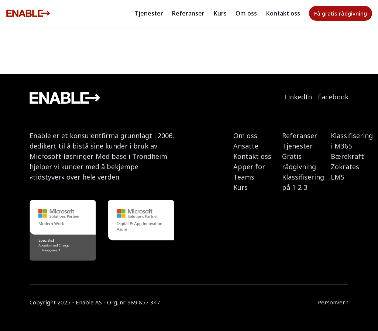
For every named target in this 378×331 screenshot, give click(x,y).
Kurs (220, 13)
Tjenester (149, 13)
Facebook (333, 96)
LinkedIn (298, 96)
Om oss (246, 13)
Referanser (188, 13)
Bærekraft (347, 156)
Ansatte (245, 145)
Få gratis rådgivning (340, 13)
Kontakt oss (283, 13)
